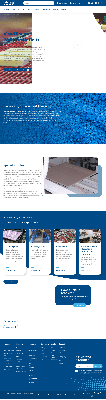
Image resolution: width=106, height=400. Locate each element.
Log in (42, 359)
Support (65, 9)
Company (37, 9)
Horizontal (19, 347)
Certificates (44, 356)
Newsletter (54, 360)
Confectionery (32, 350)
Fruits (30, 361)
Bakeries (31, 348)
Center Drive (19, 353)
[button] (42, 195)
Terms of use (92, 374)
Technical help (63, 350)
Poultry (30, 371)
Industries (26, 9)
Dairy (30, 353)
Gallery (43, 347)
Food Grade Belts (8, 350)
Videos (43, 350)
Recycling (31, 383)
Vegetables (31, 355)
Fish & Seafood (32, 358)
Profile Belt (19, 359)
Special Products (8, 361)
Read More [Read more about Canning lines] (10, 270)
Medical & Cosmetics (31, 367)
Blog (52, 347)
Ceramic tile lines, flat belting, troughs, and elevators (89, 250)
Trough (18, 356)
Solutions (16, 9)
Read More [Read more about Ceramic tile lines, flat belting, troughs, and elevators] (85, 270)
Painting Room (38, 246)
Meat (30, 363)
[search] (38, 3)
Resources (47, 9)
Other (30, 386)
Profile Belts (62, 246)
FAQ (60, 353)
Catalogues (44, 353)
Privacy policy (82, 374)
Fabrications (7, 363)
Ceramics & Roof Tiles (33, 379)
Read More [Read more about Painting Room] (35, 270)
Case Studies (53, 356)
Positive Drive (7, 347)
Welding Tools (7, 366)
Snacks (30, 373)
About (61, 361)
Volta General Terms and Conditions (67, 396)
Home (4, 14)
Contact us (62, 347)
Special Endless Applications (20, 367)
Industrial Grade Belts (8, 354)
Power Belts (7, 369)
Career (61, 363)
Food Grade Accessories (19, 362)
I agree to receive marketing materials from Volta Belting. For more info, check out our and (90, 372)
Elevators (18, 350)
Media (57, 9)
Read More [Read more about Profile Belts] (60, 270)
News (52, 353)
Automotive (32, 376)
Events (53, 350)
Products (6, 9)
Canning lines (12, 246)
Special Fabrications (21, 371)
